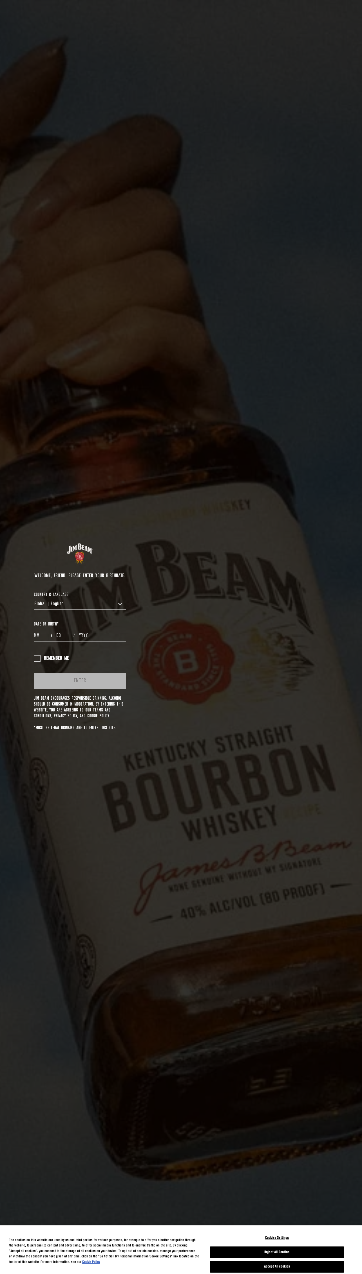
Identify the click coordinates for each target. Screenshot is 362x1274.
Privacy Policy (65, 716)
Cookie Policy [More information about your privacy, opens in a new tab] (91, 1262)
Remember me (51, 658)
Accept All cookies (277, 1266)
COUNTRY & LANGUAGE (51, 594)
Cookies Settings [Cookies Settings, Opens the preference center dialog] (277, 1238)
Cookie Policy (98, 716)
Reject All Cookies (276, 1252)
